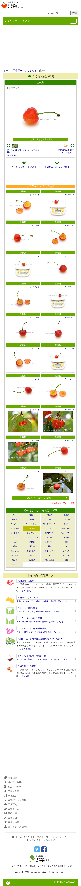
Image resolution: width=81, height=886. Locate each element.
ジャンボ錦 (15, 533)
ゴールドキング (49, 524)
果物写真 (17, 70)
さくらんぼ (30, 70)
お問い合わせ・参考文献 (40, 840)
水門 (15, 537)
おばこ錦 (32, 515)
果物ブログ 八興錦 (27, 666)
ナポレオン (49, 542)
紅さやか (14, 555)
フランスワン (32, 551)
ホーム (6, 70)
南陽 (66, 542)
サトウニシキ (68, 153)
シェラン (49, 528)
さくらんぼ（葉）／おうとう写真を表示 (23, 151)
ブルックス (49, 551)
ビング (66, 546)
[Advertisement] (40, 47)
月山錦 (49, 515)
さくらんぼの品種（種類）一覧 (32, 656)
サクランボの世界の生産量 (30, 618)
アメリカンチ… (15, 515)
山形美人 (32, 560)
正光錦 (49, 537)
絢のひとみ (49, 533)
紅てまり (66, 555)
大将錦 (66, 537)
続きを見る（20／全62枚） (47, 498)
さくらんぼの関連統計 (28, 608)
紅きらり (66, 551)
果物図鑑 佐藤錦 (26, 581)
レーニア (14, 564)
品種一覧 (10, 813)
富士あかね (15, 551)
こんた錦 (66, 519)
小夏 (49, 519)
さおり (66, 524)
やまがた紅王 (49, 560)
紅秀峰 (32, 555)
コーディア (15, 524)
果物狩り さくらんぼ (28, 597)
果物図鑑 (10, 778)
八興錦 (14, 546)
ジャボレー (66, 528)
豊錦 (66, 560)
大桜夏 (32, 542)
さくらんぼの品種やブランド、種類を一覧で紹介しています (42, 659)
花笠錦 (32, 546)
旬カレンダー (13, 786)
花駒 (49, 546)
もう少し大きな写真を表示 (40, 139)
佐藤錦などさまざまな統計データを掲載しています (38, 611)
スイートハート (32, 537)
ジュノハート (32, 533)
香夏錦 (66, 515)
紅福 (32, 519)
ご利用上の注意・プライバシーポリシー (46, 837)
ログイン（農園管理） (17, 827)
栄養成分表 (11, 791)
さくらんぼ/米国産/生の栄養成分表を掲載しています (39, 632)
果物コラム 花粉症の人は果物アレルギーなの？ (40, 639)
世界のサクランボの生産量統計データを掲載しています (40, 622)
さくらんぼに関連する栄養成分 (32, 628)
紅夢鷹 (14, 560)
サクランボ (12, 155)
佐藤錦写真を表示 (66, 150)
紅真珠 (49, 555)
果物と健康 (11, 822)
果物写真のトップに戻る (57, 167)
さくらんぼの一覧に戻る (24, 167)
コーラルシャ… (32, 524)
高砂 (15, 542)
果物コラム (11, 809)
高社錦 (14, 519)
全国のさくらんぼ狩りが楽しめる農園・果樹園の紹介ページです (44, 601)
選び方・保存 (13, 782)
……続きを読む (24, 591)
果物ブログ (11, 818)
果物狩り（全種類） (16, 800)
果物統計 (10, 795)
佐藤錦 (23, 191)
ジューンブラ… (66, 533)
